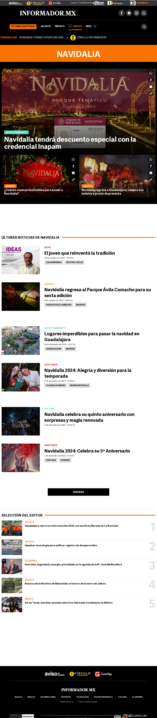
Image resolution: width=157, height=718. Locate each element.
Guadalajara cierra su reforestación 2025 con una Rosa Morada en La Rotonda (71, 526)
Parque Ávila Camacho (59, 305)
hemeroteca (66, 702)
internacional (48, 697)
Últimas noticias (23, 26)
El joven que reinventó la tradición (79, 253)
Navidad (80, 305)
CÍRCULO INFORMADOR (91, 37)
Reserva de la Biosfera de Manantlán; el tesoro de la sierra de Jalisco (65, 584)
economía (137, 697)
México (60, 26)
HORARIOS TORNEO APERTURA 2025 (41, 37)
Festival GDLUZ (74, 263)
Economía (31, 561)
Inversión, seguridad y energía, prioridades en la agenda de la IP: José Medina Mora (73, 565)
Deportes (66, 697)
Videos (75, 26)
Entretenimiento (103, 697)
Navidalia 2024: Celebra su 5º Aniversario (87, 451)
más (91, 26)
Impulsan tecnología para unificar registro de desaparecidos (61, 545)
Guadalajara (53, 349)
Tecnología (82, 697)
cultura (122, 697)
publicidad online (87, 702)
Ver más (78, 492)
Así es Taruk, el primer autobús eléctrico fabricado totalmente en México (69, 603)
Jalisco (45, 26)
